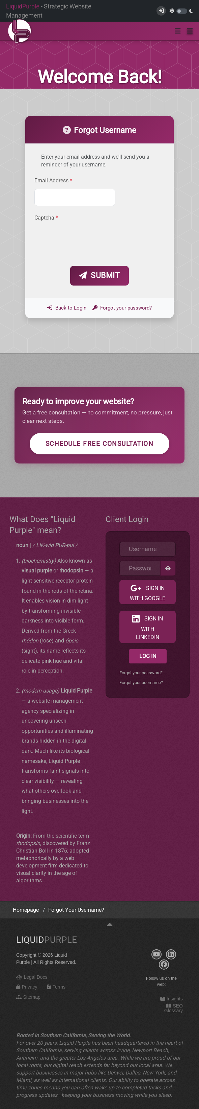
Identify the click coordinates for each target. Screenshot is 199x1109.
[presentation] (85, 240)
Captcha (46, 218)
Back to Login (66, 308)
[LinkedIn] (171, 954)
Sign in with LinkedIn (149, 627)
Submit (99, 275)
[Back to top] (109, 925)
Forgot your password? (122, 308)
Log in (147, 656)
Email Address (53, 181)
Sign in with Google (147, 593)
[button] (190, 31)
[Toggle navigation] (178, 31)
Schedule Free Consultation (99, 444)
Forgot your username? (141, 682)
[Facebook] (164, 964)
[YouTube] (156, 954)
